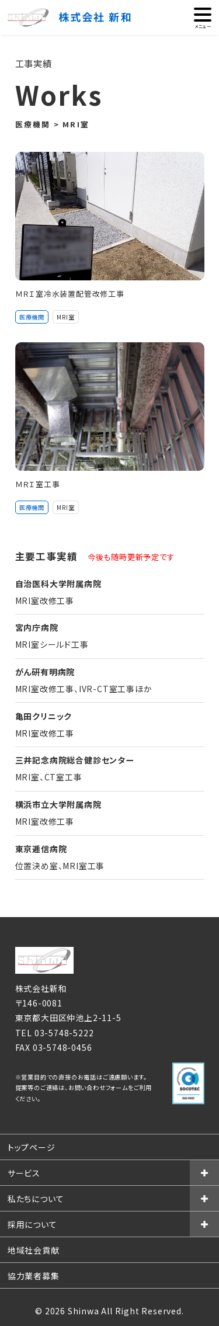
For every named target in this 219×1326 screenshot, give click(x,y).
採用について (32, 1224)
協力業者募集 (34, 1276)
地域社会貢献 (34, 1250)
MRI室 (65, 317)
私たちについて (36, 1198)
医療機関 (31, 317)
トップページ (31, 1147)
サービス (24, 1173)
